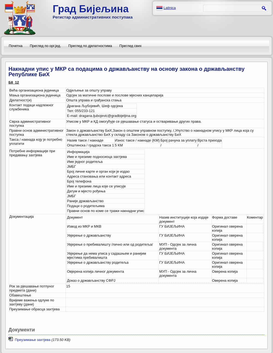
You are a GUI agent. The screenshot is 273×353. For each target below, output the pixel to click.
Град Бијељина (91, 8)
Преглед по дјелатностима (90, 46)
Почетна (15, 46)
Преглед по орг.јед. (45, 46)
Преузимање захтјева (29, 340)
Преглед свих (130, 46)
